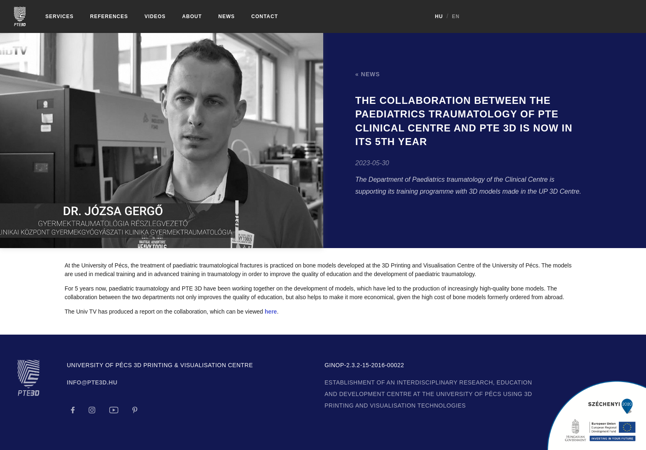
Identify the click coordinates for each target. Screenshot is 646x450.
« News (367, 74)
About (192, 16)
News (226, 16)
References (109, 16)
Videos (154, 16)
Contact (264, 16)
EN (632, 16)
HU (615, 16)
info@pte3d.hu (92, 382)
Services (59, 16)
